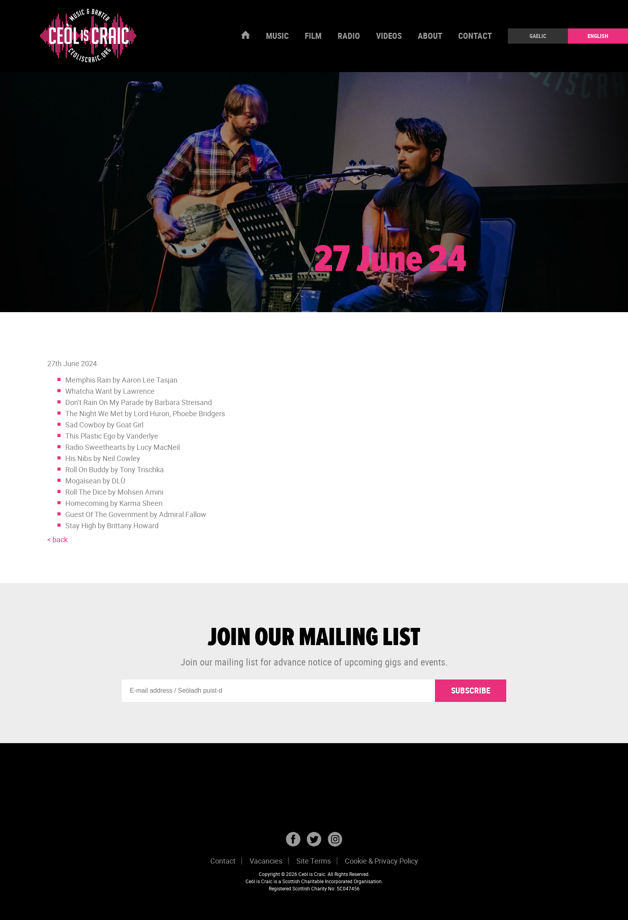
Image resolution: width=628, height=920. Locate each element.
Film (313, 35)
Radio (349, 35)
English (598, 36)
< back (57, 539)
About (430, 35)
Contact (475, 35)
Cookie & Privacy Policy (381, 861)
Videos (389, 35)
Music (277, 35)
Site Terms (313, 861)
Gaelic (537, 36)
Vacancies (266, 861)
